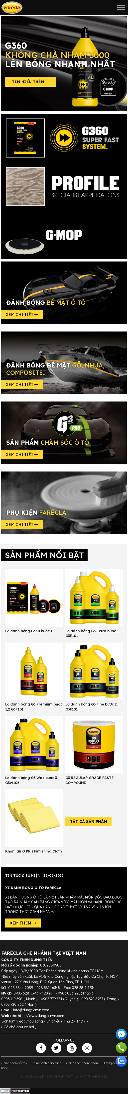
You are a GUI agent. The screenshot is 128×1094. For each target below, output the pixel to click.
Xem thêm (23, 923)
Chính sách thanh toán (82, 1063)
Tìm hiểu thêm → (30, 82)
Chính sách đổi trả (14, 1063)
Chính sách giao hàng (46, 1063)
